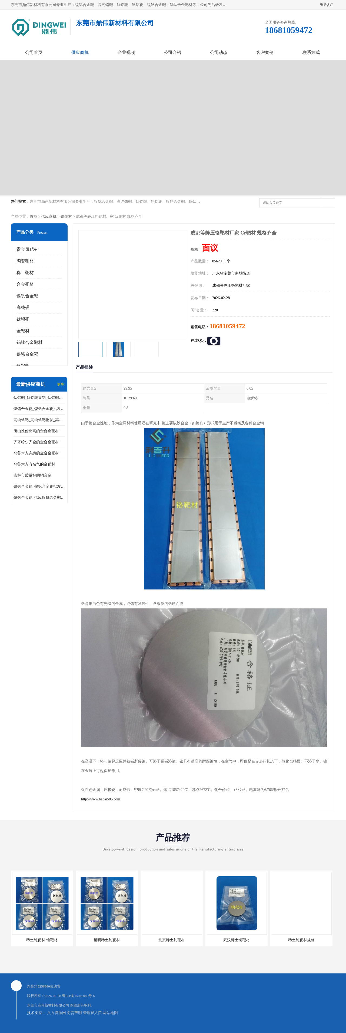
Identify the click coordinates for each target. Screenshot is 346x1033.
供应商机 (80, 52)
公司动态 (218, 52)
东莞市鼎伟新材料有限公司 (48, 1005)
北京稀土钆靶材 (171, 940)
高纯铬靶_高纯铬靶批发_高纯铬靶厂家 (39, 420)
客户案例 (265, 52)
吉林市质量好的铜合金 (32, 475)
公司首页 (33, 52)
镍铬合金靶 (27, 354)
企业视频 (126, 52)
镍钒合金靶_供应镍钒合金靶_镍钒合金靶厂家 (39, 498)
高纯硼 (22, 307)
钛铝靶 (22, 319)
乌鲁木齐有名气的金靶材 (34, 464)
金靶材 (22, 330)
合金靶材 (25, 284)
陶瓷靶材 (25, 261)
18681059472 (227, 326)
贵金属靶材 (27, 249)
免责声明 (74, 1013)
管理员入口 (92, 1013)
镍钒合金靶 (27, 296)
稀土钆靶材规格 (301, 940)
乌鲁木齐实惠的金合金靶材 (36, 453)
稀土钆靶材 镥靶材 (42, 940)
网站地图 (110, 1013)
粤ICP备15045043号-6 (78, 996)
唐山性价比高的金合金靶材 (36, 431)
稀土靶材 (25, 272)
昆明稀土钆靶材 (107, 940)
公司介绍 (172, 52)
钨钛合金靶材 (29, 342)
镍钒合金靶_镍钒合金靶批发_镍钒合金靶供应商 (39, 486)
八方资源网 (56, 1013)
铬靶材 (66, 216)
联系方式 (311, 52)
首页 (33, 216)
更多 (61, 384)
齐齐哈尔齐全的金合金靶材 (36, 442)
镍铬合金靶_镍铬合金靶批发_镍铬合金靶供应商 (39, 409)
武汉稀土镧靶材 (236, 940)
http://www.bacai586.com (100, 799)
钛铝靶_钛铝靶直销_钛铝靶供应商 (39, 398)
